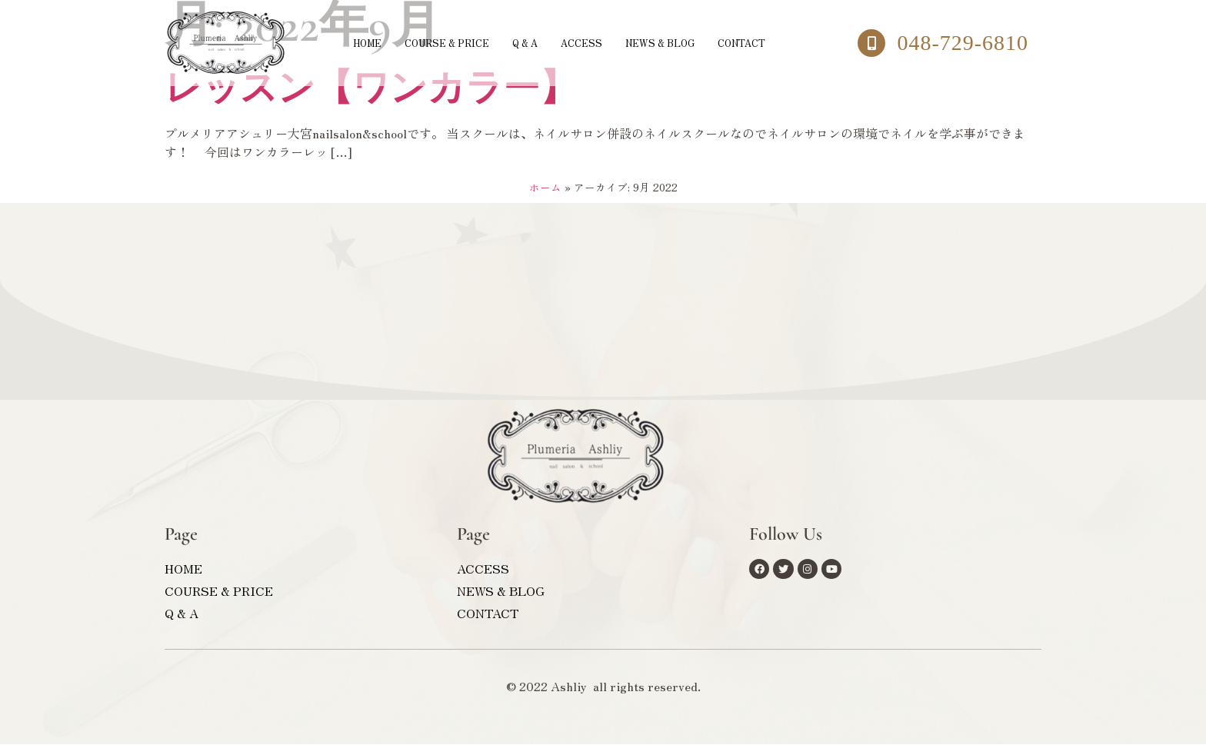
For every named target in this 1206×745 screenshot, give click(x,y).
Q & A (520, 43)
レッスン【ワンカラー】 (371, 89)
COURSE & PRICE (431, 43)
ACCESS (583, 43)
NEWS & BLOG (672, 43)
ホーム (545, 187)
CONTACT (766, 43)
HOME (340, 43)
